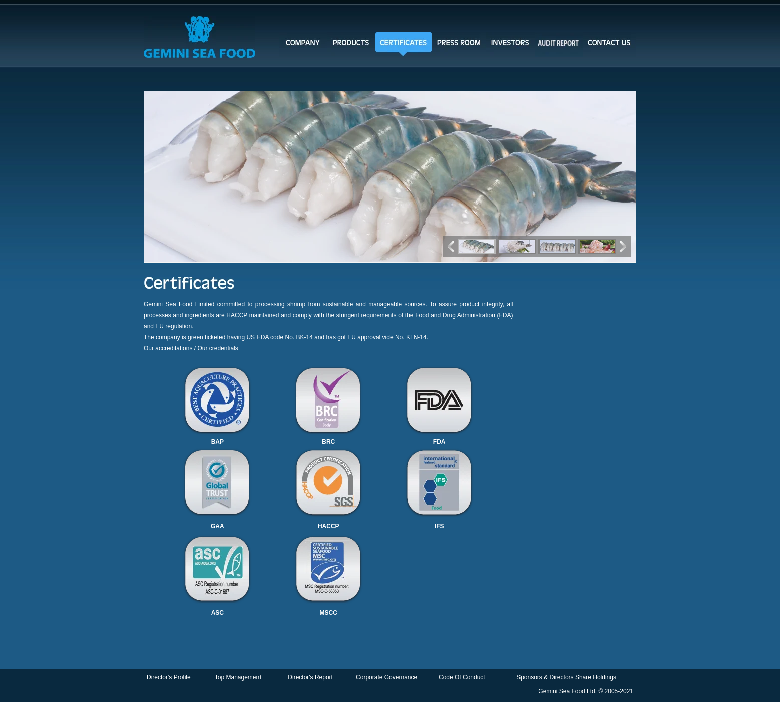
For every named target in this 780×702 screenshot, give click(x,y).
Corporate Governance (386, 677)
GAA (217, 526)
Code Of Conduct (462, 677)
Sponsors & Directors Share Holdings (566, 677)
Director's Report (310, 677)
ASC (217, 612)
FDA (439, 441)
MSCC (328, 612)
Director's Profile (169, 677)
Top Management (238, 677)
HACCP (328, 526)
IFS (439, 526)
